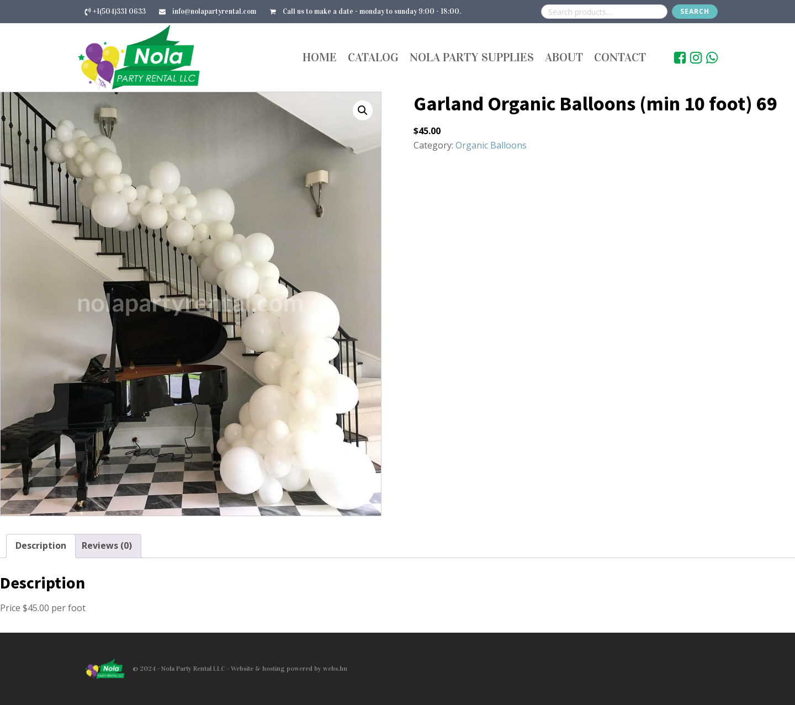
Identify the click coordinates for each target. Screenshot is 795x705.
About (564, 57)
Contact (620, 57)
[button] (363, 110)
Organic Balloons (491, 145)
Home (320, 57)
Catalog (373, 57)
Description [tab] (40, 545)
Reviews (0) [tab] (107, 545)
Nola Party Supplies (472, 57)
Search (694, 11)
